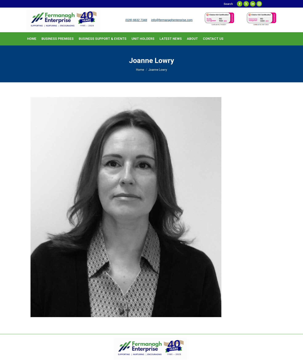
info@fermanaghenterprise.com (172, 20)
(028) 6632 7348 (136, 20)
